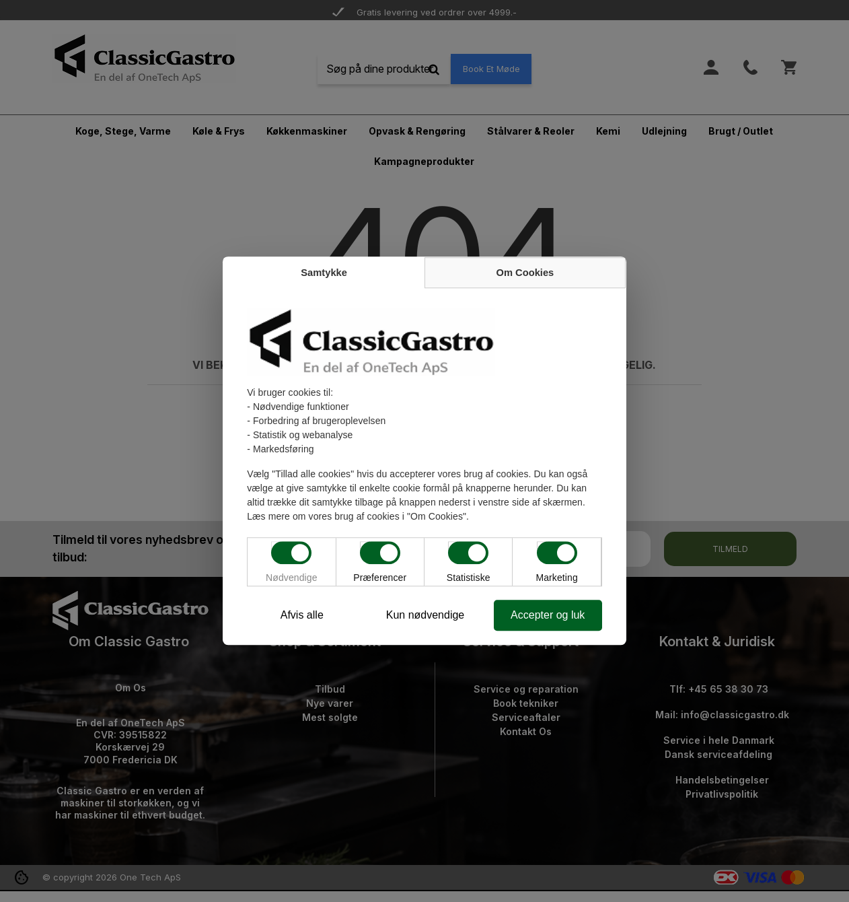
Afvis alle (301, 615)
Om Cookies (525, 273)
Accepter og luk (548, 615)
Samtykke (323, 273)
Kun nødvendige (425, 615)
